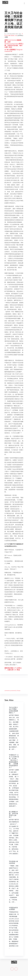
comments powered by (12, 690)
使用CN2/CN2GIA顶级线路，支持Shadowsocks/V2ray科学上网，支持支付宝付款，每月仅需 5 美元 (13, 43)
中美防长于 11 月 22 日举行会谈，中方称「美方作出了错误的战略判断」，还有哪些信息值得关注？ (14, 761)
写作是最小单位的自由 (13, 862)
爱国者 (12, 35)
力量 (16, 35)
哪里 (9, 35)
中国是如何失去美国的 (13, 908)
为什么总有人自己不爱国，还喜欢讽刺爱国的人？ (13, 710)
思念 (7, 35)
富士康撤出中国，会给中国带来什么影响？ (13, 814)
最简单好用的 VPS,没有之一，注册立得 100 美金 (13, 669)
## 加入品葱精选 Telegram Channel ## (13, 50)
